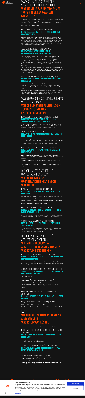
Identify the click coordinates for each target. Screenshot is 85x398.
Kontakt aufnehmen (26, 380)
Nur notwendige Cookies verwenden (75, 390)
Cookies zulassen (75, 385)
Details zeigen (18, 395)
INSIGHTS (67, 379)
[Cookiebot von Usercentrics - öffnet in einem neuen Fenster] (7, 396)
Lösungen (56, 379)
